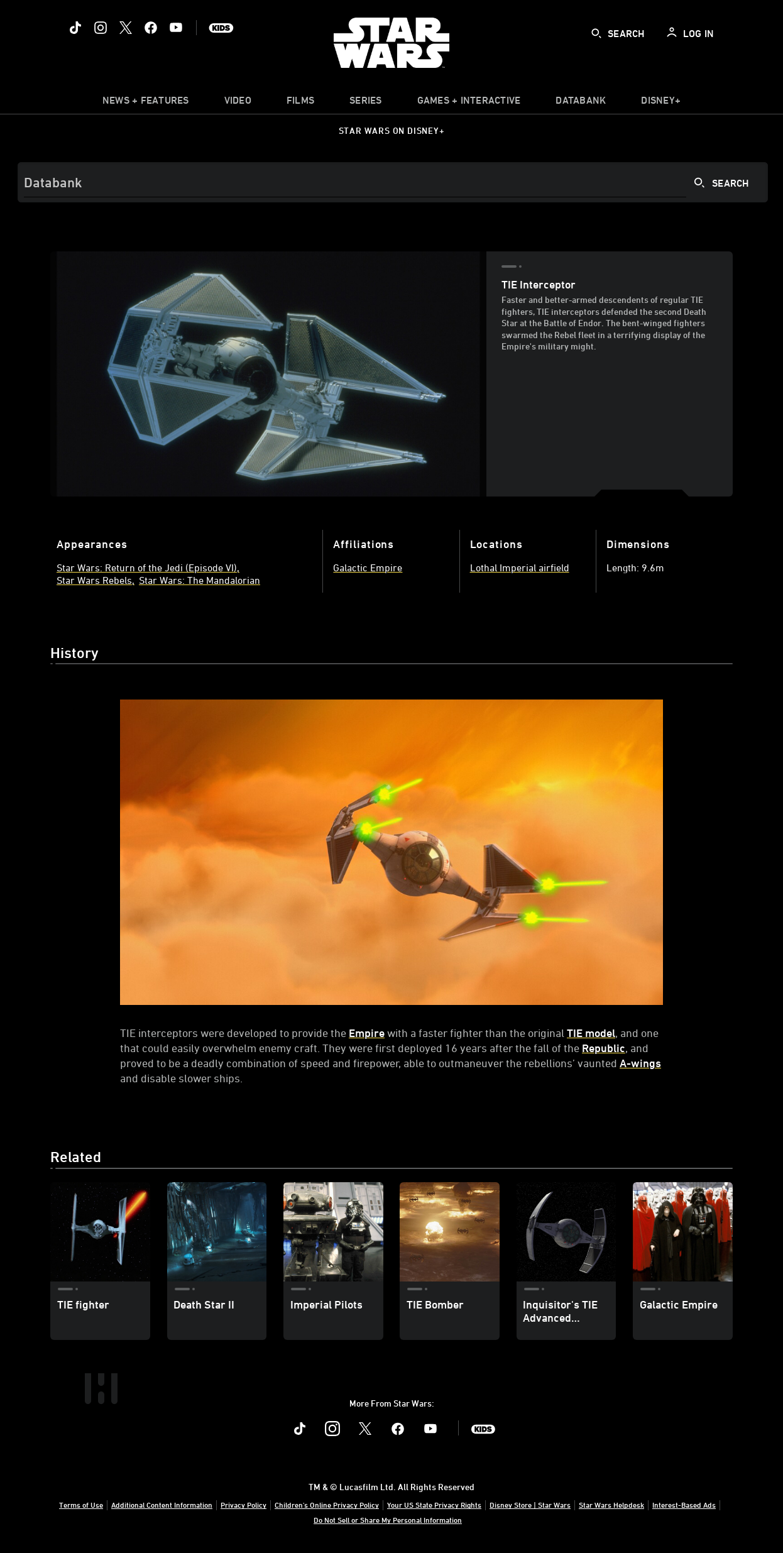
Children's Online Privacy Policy (327, 1504)
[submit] (596, 33)
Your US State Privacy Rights (434, 1504)
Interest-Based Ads (684, 1504)
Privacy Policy (243, 1504)
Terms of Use (81, 1504)
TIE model (591, 1032)
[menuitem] (238, 103)
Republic (603, 1047)
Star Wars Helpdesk (611, 1504)
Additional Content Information (161, 1504)
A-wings (640, 1062)
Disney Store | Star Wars (530, 1504)
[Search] (393, 182)
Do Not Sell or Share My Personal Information (388, 1519)
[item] (146, 103)
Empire (367, 1032)
